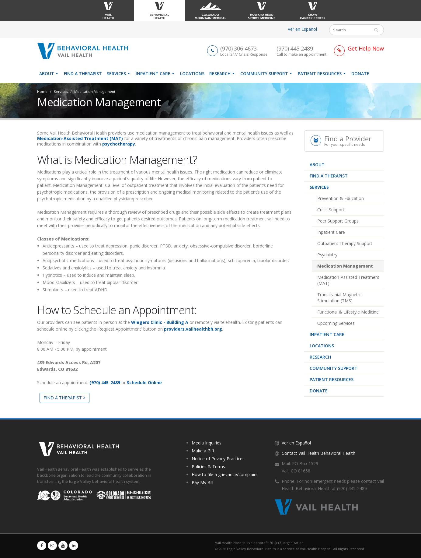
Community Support (264, 73)
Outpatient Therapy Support (344, 243)
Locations (192, 73)
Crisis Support (330, 209)
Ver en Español (302, 29)
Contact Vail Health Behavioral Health (318, 453)
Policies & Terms (208, 466)
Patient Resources (320, 73)
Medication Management (345, 266)
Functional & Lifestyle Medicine (348, 312)
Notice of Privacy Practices (218, 458)
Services (116, 73)
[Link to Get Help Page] (359, 48)
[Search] (352, 30)
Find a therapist (83, 73)
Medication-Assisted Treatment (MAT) (348, 280)
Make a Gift (203, 451)
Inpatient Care (153, 73)
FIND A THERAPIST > (64, 398)
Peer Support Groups (338, 221)
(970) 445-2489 (104, 382)
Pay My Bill (202, 482)
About (46, 73)
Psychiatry (327, 255)
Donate (360, 73)
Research (220, 73)
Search (378, 30)
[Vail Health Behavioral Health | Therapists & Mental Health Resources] (85, 50)
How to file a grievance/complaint (225, 474)
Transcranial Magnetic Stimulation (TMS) (339, 298)
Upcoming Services (336, 323)
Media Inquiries (206, 443)
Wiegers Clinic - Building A (159, 322)
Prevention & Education (340, 198)
